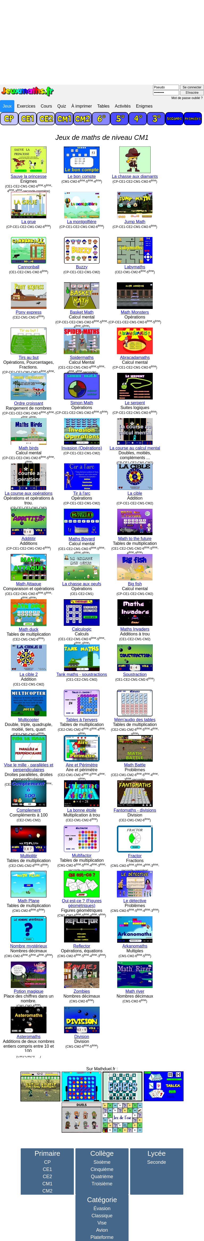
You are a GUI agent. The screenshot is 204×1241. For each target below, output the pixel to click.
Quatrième (102, 1176)
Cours (46, 106)
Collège (102, 1153)
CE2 (47, 1176)
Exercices (26, 106)
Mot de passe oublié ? (187, 98)
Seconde (156, 1162)
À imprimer (81, 106)
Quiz (61, 106)
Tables (103, 106)
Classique (101, 1215)
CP (47, 1162)
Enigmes (144, 106)
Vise (102, 1223)
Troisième (102, 1183)
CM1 (47, 1183)
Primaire (47, 1153)
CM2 (47, 1191)
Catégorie (102, 1200)
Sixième (102, 1162)
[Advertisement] (102, 40)
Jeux (7, 106)
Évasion (102, 1208)
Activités (123, 106)
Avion (102, 1230)
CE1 (47, 1169)
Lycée (156, 1153)
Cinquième (102, 1169)
